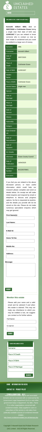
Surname (11, 348)
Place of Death (14, 354)
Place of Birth (13, 361)
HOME (8, 384)
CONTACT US (10, 389)
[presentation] (22, 283)
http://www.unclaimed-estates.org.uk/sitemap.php (21, 417)
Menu (9, 13)
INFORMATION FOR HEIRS (20, 384)
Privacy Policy (21, 389)
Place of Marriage (15, 367)
